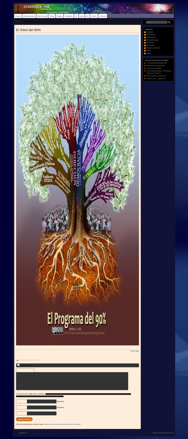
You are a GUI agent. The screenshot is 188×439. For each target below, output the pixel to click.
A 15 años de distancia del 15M (157, 63)
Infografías (69, 16)
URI (25, 413)
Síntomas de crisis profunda (155, 65)
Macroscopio (42, 16)
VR (76, 16)
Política (148, 53)
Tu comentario (25, 370)
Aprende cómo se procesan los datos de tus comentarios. (62, 424)
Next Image (134, 351)
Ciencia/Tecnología (152, 40)
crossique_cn (29, 360)
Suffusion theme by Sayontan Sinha (163, 433)
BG (87, 16)
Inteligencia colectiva (153, 48)
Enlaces (94, 16)
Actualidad (149, 32)
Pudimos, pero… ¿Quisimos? (156, 78)
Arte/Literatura (151, 35)
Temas (51, 16)
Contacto (102, 16)
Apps (82, 16)
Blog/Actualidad (29, 16)
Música (148, 50)
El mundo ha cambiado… (155, 68)
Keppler (59, 16)
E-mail (24, 407)
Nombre (23, 401)
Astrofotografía (151, 37)
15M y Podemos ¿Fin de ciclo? (156, 76)
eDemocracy (150, 45)
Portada (18, 16)
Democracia (150, 43)
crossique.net (23, 433)
